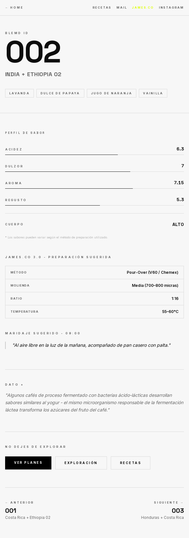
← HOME (14, 7)
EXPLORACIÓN (81, 463)
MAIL (122, 7)
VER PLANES (28, 462)
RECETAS (102, 7)
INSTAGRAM (171, 7)
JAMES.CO (143, 7)
